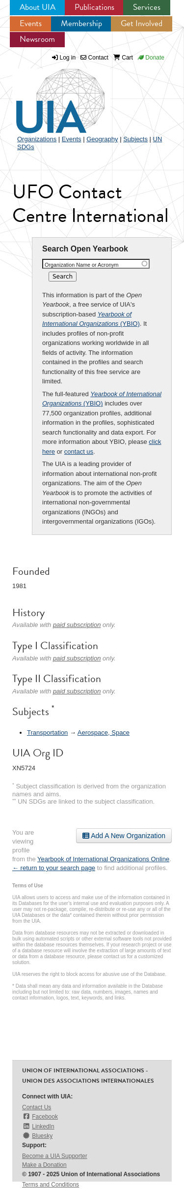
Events (31, 23)
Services (146, 7)
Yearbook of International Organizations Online (103, 859)
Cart (123, 57)
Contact (94, 57)
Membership (81, 23)
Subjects (135, 139)
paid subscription (77, 624)
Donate (151, 57)
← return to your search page (53, 868)
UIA (49, 95)
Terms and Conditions (50, 1184)
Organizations (36, 139)
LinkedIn (38, 1126)
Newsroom (37, 39)
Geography (102, 139)
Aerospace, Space (104, 732)
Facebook (40, 1116)
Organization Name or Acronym (82, 265)
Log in (68, 57)
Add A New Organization (123, 836)
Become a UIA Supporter (54, 1156)
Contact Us (36, 1107)
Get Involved (141, 23)
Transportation (47, 732)
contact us (78, 451)
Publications (94, 7)
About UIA (37, 7)
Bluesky (37, 1135)
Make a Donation (44, 1164)
